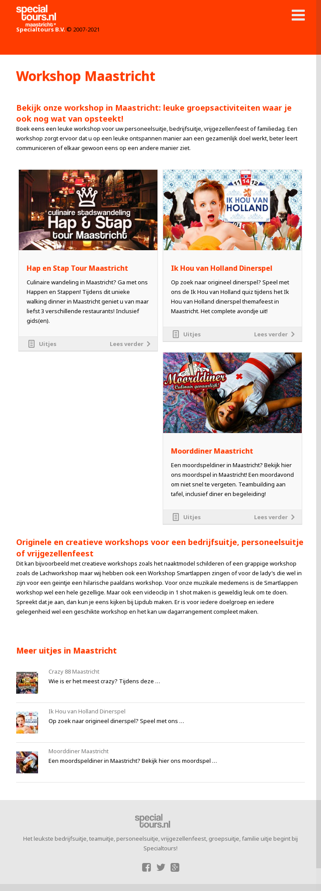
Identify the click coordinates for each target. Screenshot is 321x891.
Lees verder (126, 344)
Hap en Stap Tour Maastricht (77, 268)
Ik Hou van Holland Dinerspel (221, 268)
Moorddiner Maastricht (212, 451)
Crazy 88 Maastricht (74, 671)
